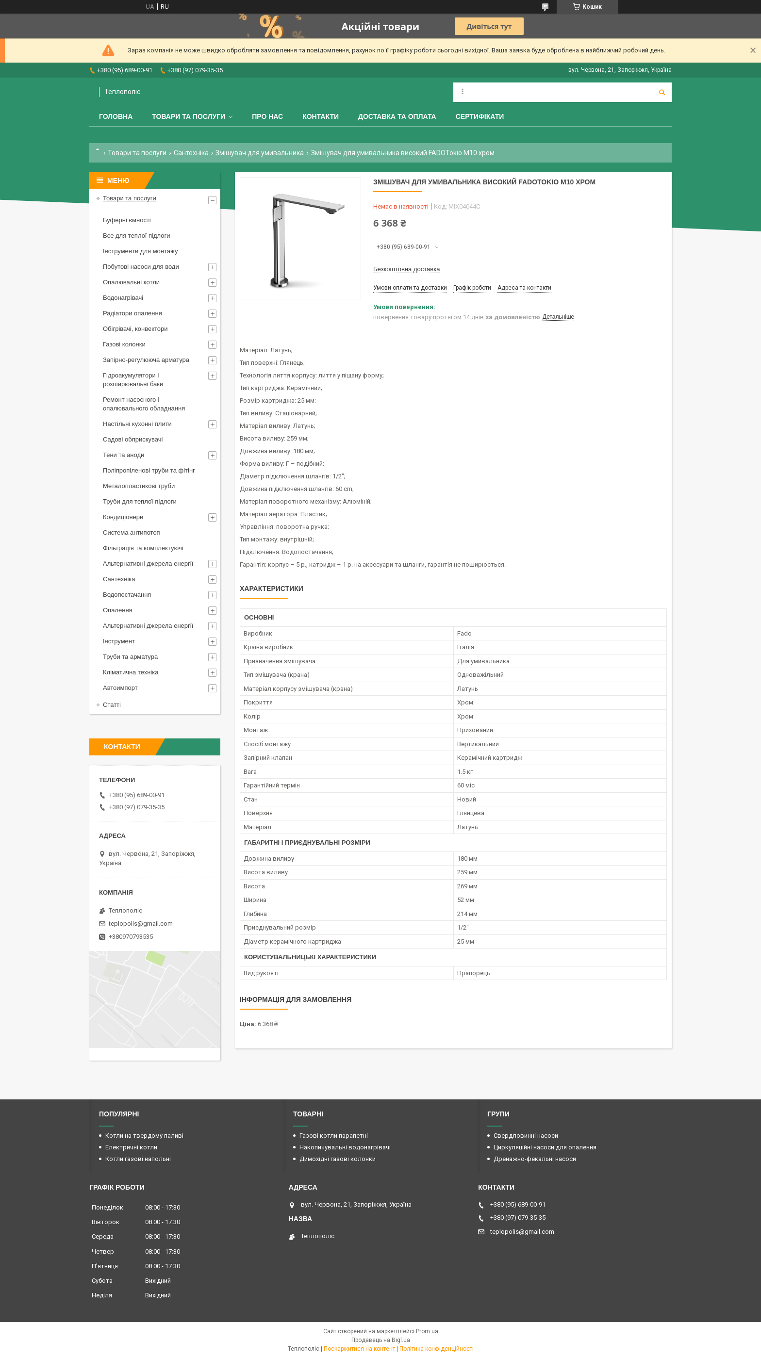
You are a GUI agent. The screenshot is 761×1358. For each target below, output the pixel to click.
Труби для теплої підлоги (140, 501)
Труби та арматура (130, 656)
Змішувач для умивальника (259, 153)
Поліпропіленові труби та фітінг (149, 470)
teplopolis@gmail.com (141, 923)
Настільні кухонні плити (137, 423)
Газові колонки (124, 344)
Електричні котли (131, 1147)
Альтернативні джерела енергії (148, 563)
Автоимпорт (120, 687)
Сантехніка (191, 153)
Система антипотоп (131, 532)
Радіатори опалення (132, 313)
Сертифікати (480, 116)
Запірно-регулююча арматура (146, 359)
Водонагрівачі (123, 297)
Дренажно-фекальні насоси (535, 1158)
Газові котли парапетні (333, 1135)
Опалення (117, 610)
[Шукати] (662, 92)
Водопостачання (127, 594)
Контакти (320, 116)
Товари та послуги (188, 116)
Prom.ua (427, 1331)
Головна (115, 116)
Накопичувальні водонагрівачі (345, 1147)
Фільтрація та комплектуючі (143, 548)
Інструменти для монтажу (140, 251)
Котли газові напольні (138, 1158)
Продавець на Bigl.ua (380, 1340)
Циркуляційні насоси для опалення (545, 1147)
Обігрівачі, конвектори (135, 328)
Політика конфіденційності (436, 1348)
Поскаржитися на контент (359, 1348)
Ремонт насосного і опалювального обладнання (144, 404)
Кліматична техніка (130, 672)
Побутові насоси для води (141, 266)
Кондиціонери (123, 517)
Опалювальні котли (131, 282)
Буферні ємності (127, 220)
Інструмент (119, 641)
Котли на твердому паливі (144, 1135)
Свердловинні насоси (526, 1135)
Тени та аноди (123, 454)
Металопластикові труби (139, 486)
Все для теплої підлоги (136, 235)
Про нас (267, 116)
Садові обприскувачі (133, 439)
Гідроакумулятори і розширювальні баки (133, 380)
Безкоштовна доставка (406, 269)
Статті (112, 704)
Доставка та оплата (397, 116)
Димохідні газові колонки (337, 1158)
